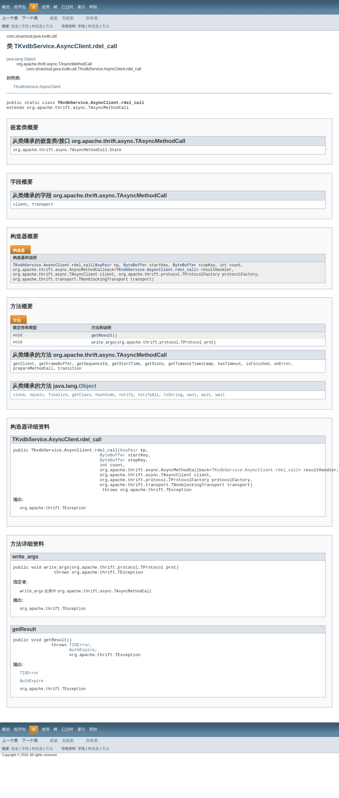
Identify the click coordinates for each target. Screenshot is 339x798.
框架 (54, 18)
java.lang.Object (21, 59)
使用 (46, 7)
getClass (81, 403)
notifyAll (148, 403)
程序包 (20, 7)
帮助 (93, 7)
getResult (101, 341)
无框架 (68, 18)
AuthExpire (82, 673)
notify (126, 403)
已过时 (67, 7)
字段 (25, 26)
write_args (103, 348)
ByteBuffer (135, 269)
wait (191, 403)
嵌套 (15, 26)
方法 (49, 26)
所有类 (92, 18)
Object (87, 393)
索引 (81, 7)
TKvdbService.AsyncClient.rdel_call (53, 269)
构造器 (37, 26)
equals (37, 403)
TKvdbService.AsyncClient (37, 86)
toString (173, 403)
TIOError (79, 667)
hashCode (105, 403)
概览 (6, 7)
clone (19, 403)
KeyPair (103, 269)
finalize (58, 403)
